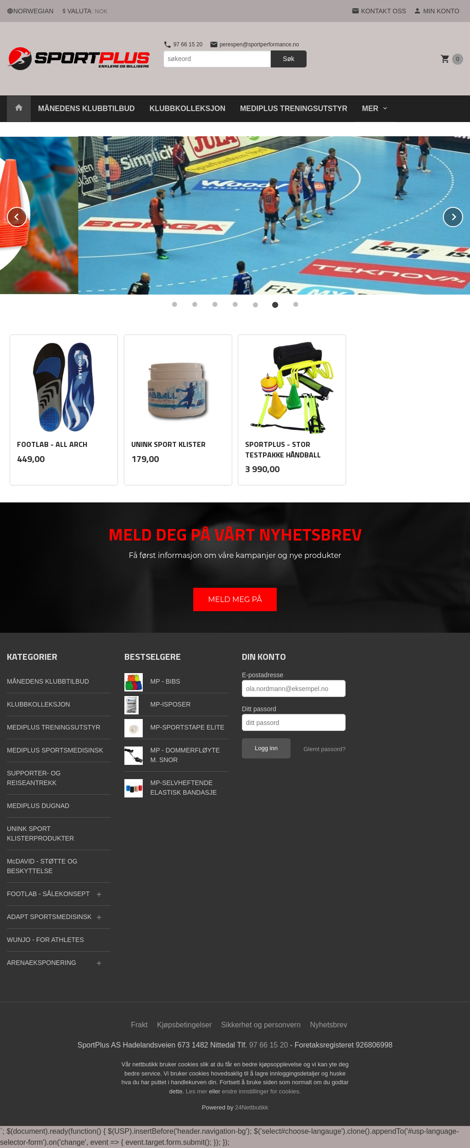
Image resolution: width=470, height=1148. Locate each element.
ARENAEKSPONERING (41, 962)
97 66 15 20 (182, 44)
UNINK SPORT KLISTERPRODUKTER (40, 833)
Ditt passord (259, 709)
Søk (288, 58)
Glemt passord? (324, 749)
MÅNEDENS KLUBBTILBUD (86, 108)
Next (462, 215)
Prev (26, 215)
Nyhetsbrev (328, 1025)
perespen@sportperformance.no (254, 44)
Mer (370, 108)
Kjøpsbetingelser (184, 1025)
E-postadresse (262, 675)
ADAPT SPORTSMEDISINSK (49, 916)
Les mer (197, 1091)
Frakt (139, 1025)
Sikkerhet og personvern (261, 1025)
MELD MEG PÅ (235, 599)
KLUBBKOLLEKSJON (187, 108)
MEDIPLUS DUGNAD (38, 805)
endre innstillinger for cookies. (261, 1091)
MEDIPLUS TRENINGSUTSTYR (293, 108)
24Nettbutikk (251, 1107)
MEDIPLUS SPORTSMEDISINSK (55, 750)
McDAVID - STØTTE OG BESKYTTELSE (42, 866)
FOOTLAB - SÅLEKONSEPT (48, 893)
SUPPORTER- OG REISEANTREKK (34, 777)
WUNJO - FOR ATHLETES (45, 939)
